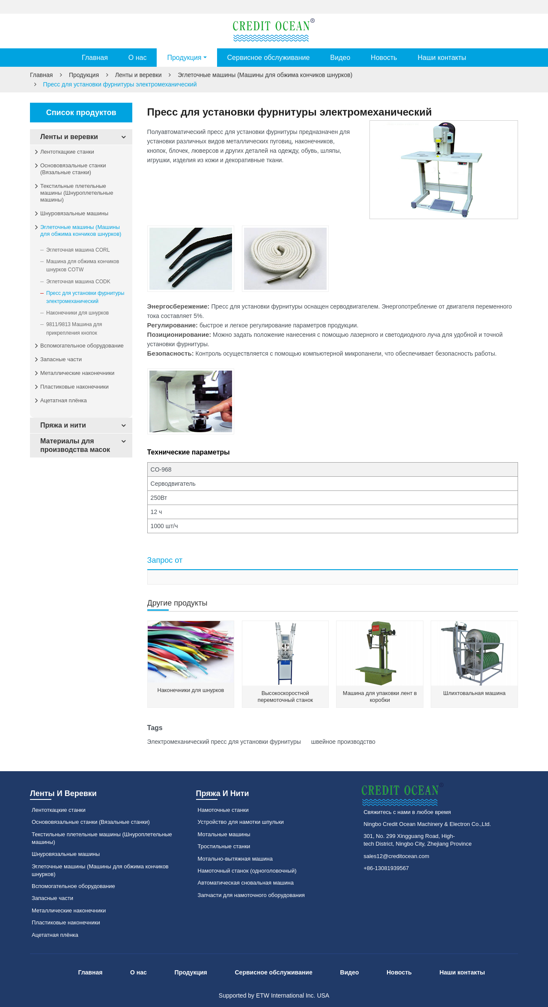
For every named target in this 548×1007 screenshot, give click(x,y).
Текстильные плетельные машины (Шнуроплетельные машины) (76, 193)
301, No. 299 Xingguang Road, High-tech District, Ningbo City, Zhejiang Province (417, 840)
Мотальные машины (224, 834)
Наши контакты (441, 57)
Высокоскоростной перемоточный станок (285, 696)
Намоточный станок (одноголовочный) (247, 870)
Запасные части (61, 359)
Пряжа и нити (63, 425)
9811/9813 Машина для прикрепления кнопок (74, 328)
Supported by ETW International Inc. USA (274, 995)
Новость (384, 57)
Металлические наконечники (77, 373)
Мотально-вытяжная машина (235, 859)
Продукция (84, 74)
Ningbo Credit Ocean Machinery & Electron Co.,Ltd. (427, 824)
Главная (95, 57)
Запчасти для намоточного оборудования (251, 895)
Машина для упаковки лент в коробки (380, 696)
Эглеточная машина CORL (78, 250)
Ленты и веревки (138, 74)
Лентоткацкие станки (67, 152)
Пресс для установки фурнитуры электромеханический (85, 297)
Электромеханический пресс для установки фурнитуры (224, 741)
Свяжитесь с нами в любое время (407, 812)
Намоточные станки (223, 810)
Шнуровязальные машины (74, 213)
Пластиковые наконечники (74, 386)
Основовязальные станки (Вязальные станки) (73, 168)
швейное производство (342, 741)
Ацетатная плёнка (63, 400)
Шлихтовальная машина (474, 693)
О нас (137, 57)
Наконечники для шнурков (190, 690)
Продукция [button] (184, 57)
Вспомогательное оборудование (82, 345)
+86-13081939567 (386, 868)
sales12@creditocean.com (396, 856)
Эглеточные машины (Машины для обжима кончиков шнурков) (265, 74)
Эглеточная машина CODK (78, 282)
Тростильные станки (224, 846)
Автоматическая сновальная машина (246, 882)
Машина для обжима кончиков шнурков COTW (82, 265)
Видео (340, 57)
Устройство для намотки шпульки (241, 822)
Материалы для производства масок (75, 445)
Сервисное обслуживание (268, 57)
